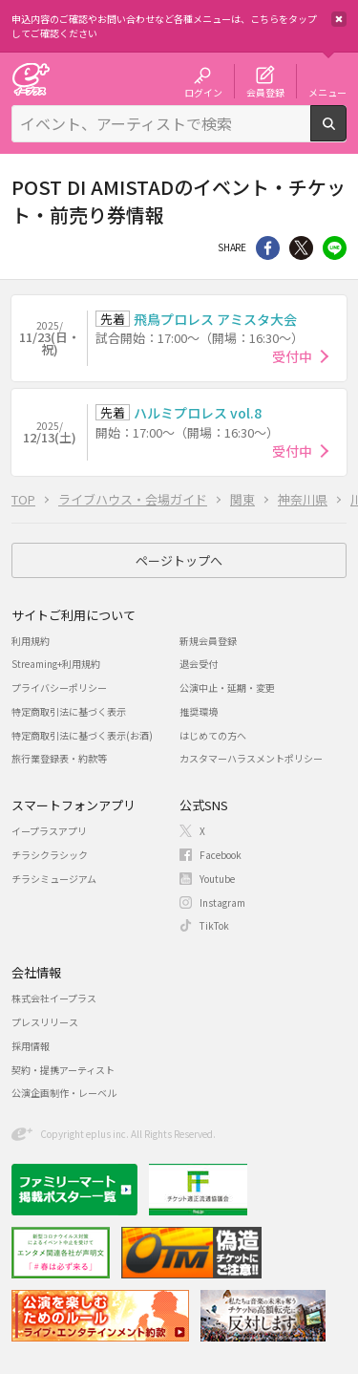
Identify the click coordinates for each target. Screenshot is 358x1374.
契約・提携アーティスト (63, 1070)
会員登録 (265, 91)
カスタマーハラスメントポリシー (251, 758)
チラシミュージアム (53, 878)
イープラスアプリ (49, 831)
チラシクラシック (49, 855)
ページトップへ (179, 560)
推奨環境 (198, 711)
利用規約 (30, 640)
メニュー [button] (327, 91)
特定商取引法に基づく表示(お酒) (82, 735)
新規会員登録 (208, 640)
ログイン (203, 91)
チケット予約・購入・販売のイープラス (30, 79)
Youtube (217, 878)
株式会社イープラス (53, 998)
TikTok (214, 925)
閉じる (339, 19)
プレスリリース (44, 1022)
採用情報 (30, 1046)
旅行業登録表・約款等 (59, 758)
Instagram (222, 902)
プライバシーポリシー (59, 687)
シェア (268, 248)
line (335, 248)
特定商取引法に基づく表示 (68, 711)
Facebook (221, 855)
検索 (346, 133)
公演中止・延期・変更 (227, 687)
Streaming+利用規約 (55, 663)
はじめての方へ (212, 735)
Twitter (301, 248)
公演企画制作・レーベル (63, 1092)
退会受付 (198, 663)
